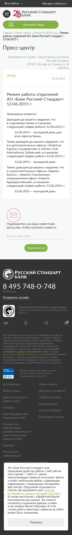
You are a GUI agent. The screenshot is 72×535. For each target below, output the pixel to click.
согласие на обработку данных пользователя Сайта (31, 350)
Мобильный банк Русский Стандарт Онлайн (42, 307)
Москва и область (54, 3)
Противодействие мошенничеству (15, 416)
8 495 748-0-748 (29, 286)
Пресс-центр (48, 384)
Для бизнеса (12, 384)
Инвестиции (11, 390)
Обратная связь (50, 397)
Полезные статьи (51, 416)
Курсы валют (48, 403)
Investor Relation (50, 410)
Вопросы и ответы (52, 390)
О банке (8, 407)
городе (43, 462)
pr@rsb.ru (63, 68)
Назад (11, 75)
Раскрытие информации (12, 453)
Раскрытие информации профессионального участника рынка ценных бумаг (17, 431)
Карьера (9, 445)
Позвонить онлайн (16, 297)
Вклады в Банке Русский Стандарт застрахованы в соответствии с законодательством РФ (38, 373)
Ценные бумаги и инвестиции (15, 399)
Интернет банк (33, 24)
